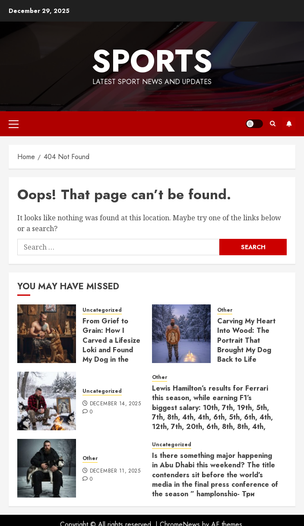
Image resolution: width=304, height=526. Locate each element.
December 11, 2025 (115, 471)
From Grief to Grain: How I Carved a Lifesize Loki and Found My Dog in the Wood (111, 345)
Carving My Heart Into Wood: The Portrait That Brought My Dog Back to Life (246, 340)
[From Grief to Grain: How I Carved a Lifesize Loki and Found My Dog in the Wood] (46, 333)
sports (152, 60)
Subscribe (288, 123)
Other (224, 310)
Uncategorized (102, 310)
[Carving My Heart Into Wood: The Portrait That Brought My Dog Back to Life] (181, 333)
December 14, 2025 (115, 404)
